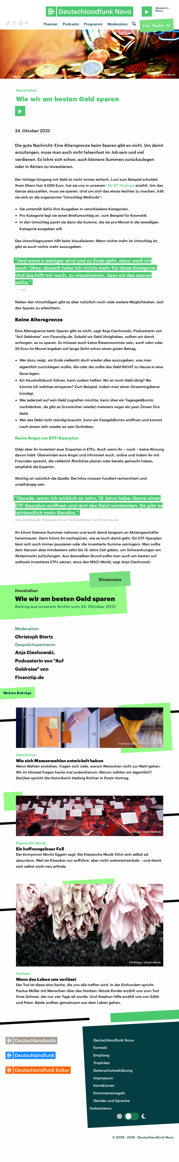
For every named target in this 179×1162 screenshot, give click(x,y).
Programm (93, 24)
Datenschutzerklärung (112, 1070)
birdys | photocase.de (162, 74)
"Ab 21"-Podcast (120, 185)
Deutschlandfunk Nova (113, 1040)
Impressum (103, 1078)
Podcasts (71, 24)
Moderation (117, 24)
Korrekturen (103, 1085)
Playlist (158, 25)
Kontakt (100, 1047)
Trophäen (101, 1062)
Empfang (101, 1055)
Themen (50, 24)
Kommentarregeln (109, 1093)
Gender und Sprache (111, 1100)
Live (146, 25)
